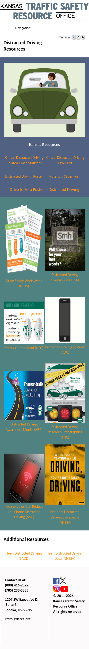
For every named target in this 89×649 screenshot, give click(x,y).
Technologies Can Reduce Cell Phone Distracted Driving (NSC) (24, 511)
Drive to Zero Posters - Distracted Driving (44, 189)
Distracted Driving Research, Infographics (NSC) (65, 432)
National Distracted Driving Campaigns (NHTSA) (65, 517)
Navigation (23, 28)
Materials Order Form (64, 176)
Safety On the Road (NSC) (24, 348)
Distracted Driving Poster (24, 176)
